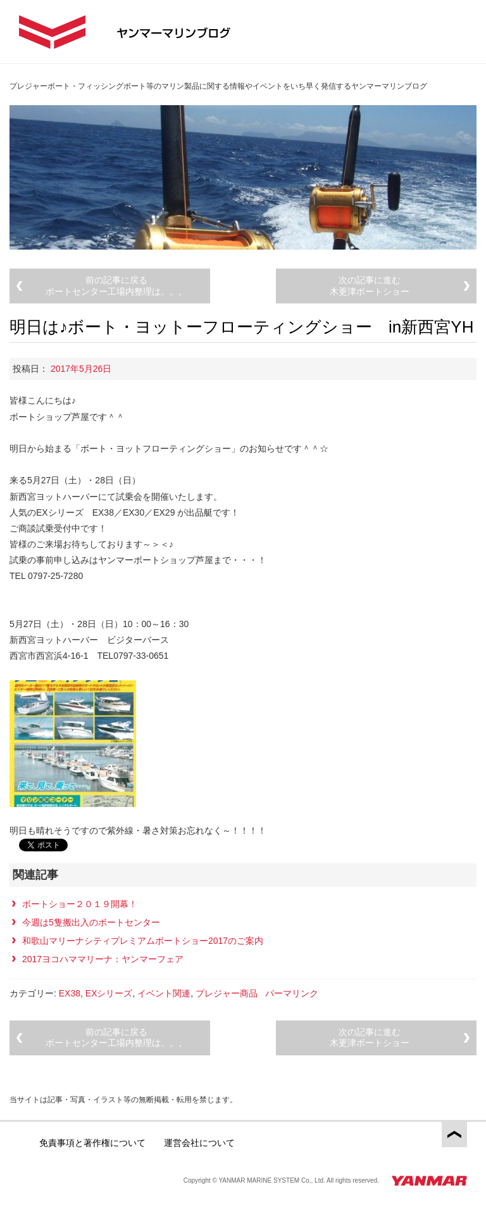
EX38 (69, 993)
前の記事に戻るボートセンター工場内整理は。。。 (116, 285)
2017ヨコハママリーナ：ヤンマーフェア (103, 959)
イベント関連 (163, 993)
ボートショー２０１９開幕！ (79, 904)
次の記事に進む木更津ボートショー (369, 285)
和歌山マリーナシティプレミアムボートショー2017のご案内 (142, 941)
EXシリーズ (109, 993)
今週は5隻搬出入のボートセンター (91, 922)
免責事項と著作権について (92, 1143)
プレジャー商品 (227, 993)
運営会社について (199, 1143)
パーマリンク (291, 993)
